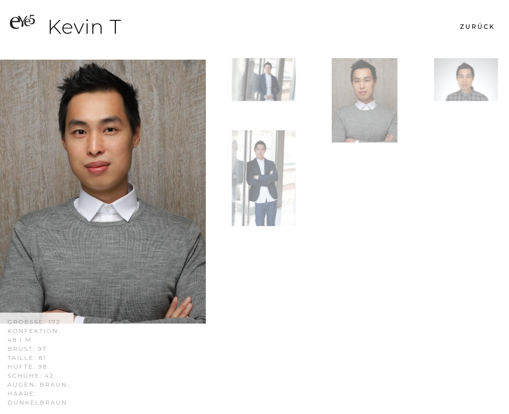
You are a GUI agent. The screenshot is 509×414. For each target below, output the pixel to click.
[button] (477, 27)
